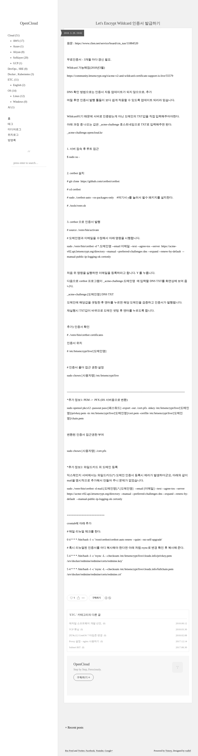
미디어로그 (14, 129)
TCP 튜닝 (74, 629)
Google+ (109, 750)
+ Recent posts (74, 727)
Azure (18, 46)
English (18, 85)
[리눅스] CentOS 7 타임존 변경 (85, 635)
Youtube (100, 750)
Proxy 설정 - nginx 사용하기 (84, 641)
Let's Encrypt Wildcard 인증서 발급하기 (128, 23)
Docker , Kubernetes (21, 74)
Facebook (90, 750)
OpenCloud (29, 23)
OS (12, 90)
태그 (10, 124)
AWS (18, 40)
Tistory (168, 750)
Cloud (14, 35)
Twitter (81, 750)
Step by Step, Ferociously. (87, 669)
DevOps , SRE (17, 68)
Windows (19, 101)
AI (11, 107)
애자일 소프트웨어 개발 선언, (85, 623)
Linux (18, 96)
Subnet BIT (75, 647)
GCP (17, 63)
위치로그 (13, 134)
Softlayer (20, 57)
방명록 (12, 140)
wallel (188, 750)
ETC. (13, 79)
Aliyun (18, 52)
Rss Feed (69, 750)
